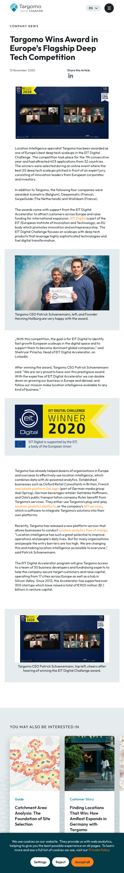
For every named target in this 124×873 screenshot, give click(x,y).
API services (93, 506)
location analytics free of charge (82, 530)
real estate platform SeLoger (37, 488)
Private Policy (99, 850)
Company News (24, 26)
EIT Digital (78, 218)
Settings (40, 862)
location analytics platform (35, 506)
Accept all (82, 862)
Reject (61, 862)
